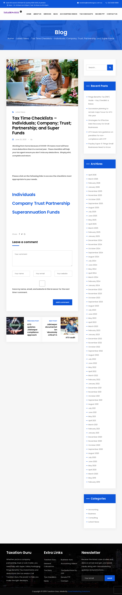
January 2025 (94, 236)
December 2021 (95, 387)
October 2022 (94, 347)
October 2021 (94, 396)
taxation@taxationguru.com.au (89, 3)
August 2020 (93, 453)
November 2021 (94, 392)
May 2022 (92, 367)
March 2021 (93, 424)
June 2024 (92, 265)
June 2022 (92, 363)
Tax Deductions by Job (69, 571)
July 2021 (92, 408)
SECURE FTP (99, 14)
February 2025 (94, 232)
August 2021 (93, 404)
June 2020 (92, 461)
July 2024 (92, 261)
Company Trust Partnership (41, 203)
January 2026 (94, 187)
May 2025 (92, 220)
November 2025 (95, 195)
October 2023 (94, 297)
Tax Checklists (50, 577)
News (46, 581)
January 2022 (94, 383)
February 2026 (94, 183)
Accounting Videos (69, 563)
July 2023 (92, 310)
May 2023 (92, 318)
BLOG (55, 14)
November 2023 (95, 293)
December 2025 (95, 191)
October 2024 (94, 248)
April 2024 (92, 273)
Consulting (93, 517)
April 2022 (92, 371)
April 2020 (92, 469)
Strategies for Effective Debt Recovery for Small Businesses (98, 123)
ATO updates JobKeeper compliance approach (32, 329)
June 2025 (92, 215)
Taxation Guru (50, 559)
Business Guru (67, 559)
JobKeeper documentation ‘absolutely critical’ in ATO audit (60, 331)
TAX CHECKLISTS (86, 14)
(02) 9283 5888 (112, 3)
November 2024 (95, 244)
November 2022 (95, 342)
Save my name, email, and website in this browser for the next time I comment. (41, 291)
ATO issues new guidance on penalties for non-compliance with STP (100, 135)
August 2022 (93, 355)
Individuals (23, 195)
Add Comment (62, 302)
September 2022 (95, 351)
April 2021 (92, 420)
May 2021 (92, 416)
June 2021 (92, 412)
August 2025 (93, 207)
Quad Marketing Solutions (79, 591)
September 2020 (95, 449)
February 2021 (94, 428)
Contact (64, 581)
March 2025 (93, 228)
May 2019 (92, 478)
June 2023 (92, 314)
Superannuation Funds (36, 212)
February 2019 (94, 482)
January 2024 (94, 285)
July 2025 (92, 211)
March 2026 (93, 179)
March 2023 (93, 326)
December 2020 (95, 437)
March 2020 (93, 473)
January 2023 (94, 334)
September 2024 (95, 252)
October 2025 (94, 199)
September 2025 (95, 203)
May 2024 (92, 269)
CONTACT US (112, 14)
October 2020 (94, 445)
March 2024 (93, 277)
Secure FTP (65, 577)
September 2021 (95, 400)
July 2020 (92, 457)
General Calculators (49, 565)
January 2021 (93, 433)
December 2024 (95, 240)
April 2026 (92, 175)
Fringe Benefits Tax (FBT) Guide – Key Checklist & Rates (99, 100)
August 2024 (93, 256)
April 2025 (92, 224)
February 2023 (94, 330)
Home (11, 38)
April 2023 (92, 322)
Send (109, 578)
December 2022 (95, 338)
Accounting (93, 509)
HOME (29, 14)
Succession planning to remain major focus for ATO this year (100, 112)
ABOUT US (37, 14)
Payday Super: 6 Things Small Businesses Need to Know (100, 145)
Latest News (22, 38)
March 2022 (93, 375)
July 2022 (92, 359)
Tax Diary (48, 570)
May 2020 (92, 465)
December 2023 (95, 289)
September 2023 (95, 301)
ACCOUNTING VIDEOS (68, 14)
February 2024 (94, 281)
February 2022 (94, 379)
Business (92, 513)
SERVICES (47, 14)
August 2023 (93, 306)
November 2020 (95, 441)
